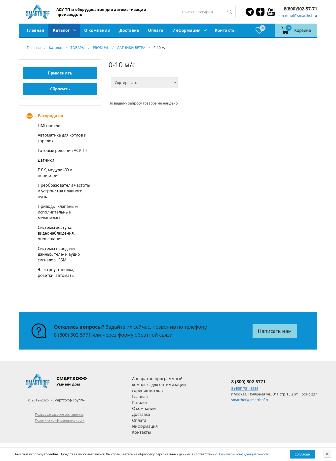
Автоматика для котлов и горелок (62, 137)
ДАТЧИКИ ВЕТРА (131, 47)
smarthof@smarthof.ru (298, 15)
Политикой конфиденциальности (243, 454)
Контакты (225, 30)
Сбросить (60, 89)
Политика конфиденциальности (59, 420)
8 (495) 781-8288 (244, 388)
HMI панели (49, 125)
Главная (35, 30)
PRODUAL (101, 47)
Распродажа (50, 115)
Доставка (129, 30)
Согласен (302, 454)
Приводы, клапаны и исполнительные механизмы (58, 212)
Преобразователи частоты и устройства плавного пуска (64, 190)
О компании (97, 30)
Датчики (46, 160)
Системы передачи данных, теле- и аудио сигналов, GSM (59, 254)
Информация (186, 30)
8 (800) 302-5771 (72, 334)
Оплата (155, 30)
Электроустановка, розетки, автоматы (56, 272)
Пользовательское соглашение (59, 414)
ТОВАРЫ (78, 47)
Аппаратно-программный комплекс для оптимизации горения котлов (159, 384)
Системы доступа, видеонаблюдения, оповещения (56, 233)
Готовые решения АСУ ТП (62, 150)
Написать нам (275, 331)
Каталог (61, 30)
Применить (60, 73)
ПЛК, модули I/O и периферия (55, 172)
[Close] (327, 454)
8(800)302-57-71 (300, 9)
